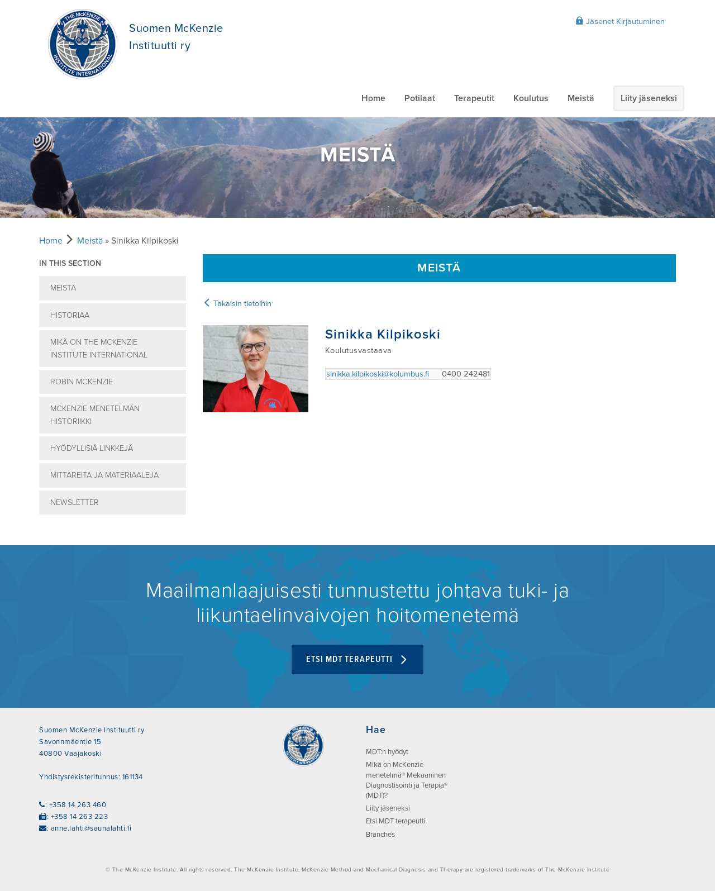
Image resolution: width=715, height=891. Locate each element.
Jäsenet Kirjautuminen (620, 21)
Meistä (581, 98)
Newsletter (74, 502)
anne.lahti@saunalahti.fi (91, 828)
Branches (380, 834)
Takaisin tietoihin (237, 303)
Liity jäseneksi (649, 98)
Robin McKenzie (81, 382)
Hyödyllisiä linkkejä (91, 448)
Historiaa (69, 315)
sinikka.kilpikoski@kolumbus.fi (377, 374)
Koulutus (531, 98)
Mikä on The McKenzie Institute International (98, 348)
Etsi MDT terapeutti (357, 659)
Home (373, 98)
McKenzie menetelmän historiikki (95, 415)
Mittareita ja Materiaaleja (104, 475)
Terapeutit (474, 98)
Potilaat (419, 98)
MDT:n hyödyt (387, 751)
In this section (70, 263)
